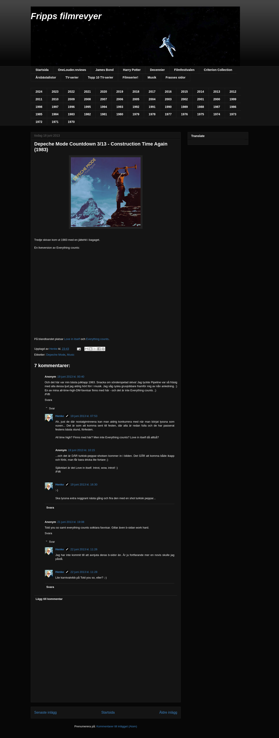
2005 (136, 99)
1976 (184, 114)
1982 (87, 114)
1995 (87, 107)
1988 (200, 107)
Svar (52, 408)
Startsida (42, 70)
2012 (233, 91)
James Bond (104, 70)
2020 (103, 91)
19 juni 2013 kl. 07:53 (83, 416)
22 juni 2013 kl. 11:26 (83, 549)
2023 (55, 91)
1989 (184, 107)
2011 (39, 99)
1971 (55, 122)
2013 (216, 91)
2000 (216, 99)
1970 (71, 122)
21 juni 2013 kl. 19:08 (70, 522)
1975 (200, 114)
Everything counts (97, 339)
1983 (71, 114)
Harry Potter (132, 70)
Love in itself (72, 339)
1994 (103, 107)
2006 (119, 99)
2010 (55, 99)
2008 (87, 99)
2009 (71, 99)
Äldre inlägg (168, 712)
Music (70, 354)
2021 (87, 91)
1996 (71, 107)
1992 (136, 107)
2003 (168, 99)
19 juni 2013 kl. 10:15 (81, 450)
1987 (216, 107)
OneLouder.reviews (72, 70)
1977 (168, 114)
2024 (39, 91)
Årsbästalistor (46, 77)
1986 (233, 107)
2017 (152, 91)
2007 (103, 99)
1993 (119, 107)
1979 (136, 114)
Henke (59, 416)
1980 (119, 114)
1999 (233, 99)
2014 (200, 91)
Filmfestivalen (184, 70)
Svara (48, 400)
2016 (168, 91)
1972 (39, 122)
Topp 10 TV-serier (100, 77)
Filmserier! (130, 77)
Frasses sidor (175, 77)
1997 (55, 107)
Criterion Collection (218, 70)
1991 (152, 107)
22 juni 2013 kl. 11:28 (83, 572)
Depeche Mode (55, 354)
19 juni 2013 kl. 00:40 (70, 376)
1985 (39, 114)
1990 (168, 107)
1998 (39, 107)
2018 (136, 91)
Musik (152, 77)
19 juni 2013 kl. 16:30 (83, 484)
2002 (184, 99)
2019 (119, 91)
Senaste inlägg (45, 712)
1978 (152, 114)
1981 (103, 114)
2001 (200, 99)
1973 (233, 114)
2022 (71, 91)
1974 (216, 114)
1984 (55, 114)
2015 (184, 91)
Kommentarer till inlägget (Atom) (116, 726)
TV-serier (71, 77)
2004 (152, 99)
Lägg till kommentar (49, 599)
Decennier (157, 70)
